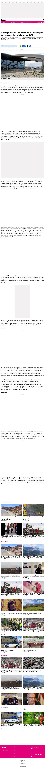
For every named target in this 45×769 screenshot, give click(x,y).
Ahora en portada (4, 541)
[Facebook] (23, 46)
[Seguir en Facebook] (34, 754)
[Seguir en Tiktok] (40, 754)
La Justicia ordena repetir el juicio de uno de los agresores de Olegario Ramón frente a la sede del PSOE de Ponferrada (11, 536)
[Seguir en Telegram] (35, 754)
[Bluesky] (25, 46)
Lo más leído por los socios (6, 502)
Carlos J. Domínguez (4, 520)
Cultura (11, 22)
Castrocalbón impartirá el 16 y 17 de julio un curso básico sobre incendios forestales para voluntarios (10, 576)
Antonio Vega (25, 597)
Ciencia (18, 22)
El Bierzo (27, 22)
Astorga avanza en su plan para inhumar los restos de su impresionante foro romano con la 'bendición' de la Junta (11, 518)
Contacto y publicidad (22, 766)
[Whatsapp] (20, 46)
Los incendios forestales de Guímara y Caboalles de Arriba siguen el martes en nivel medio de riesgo (33, 518)
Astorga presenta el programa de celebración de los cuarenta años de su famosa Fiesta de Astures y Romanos (33, 631)
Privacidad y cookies (22, 763)
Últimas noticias (4, 655)
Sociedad (14, 22)
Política (7, 22)
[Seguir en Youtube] (38, 754)
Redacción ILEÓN (26, 520)
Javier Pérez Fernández (4, 707)
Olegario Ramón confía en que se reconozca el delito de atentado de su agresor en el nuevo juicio (33, 707)
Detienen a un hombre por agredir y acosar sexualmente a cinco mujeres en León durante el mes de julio (33, 576)
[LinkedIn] (30, 46)
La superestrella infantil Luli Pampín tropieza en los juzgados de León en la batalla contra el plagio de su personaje (33, 594)
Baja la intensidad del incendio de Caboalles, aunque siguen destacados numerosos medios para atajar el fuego (33, 557)
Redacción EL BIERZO (4, 539)
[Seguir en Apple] (32, 748)
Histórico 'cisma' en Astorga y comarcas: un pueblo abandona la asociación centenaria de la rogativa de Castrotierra (33, 536)
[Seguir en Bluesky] (31, 754)
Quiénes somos (22, 760)
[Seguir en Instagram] (36, 754)
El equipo (22, 761)
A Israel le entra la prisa (6, 705)
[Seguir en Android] (31, 748)
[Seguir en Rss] (31, 756)
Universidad (23, 22)
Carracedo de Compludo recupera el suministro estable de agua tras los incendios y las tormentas (11, 631)
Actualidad (3, 22)
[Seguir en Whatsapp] (41, 754)
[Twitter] (27, 46)
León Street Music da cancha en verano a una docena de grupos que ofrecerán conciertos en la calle (11, 613)
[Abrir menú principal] (43, 19)
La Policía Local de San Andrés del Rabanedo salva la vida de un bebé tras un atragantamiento (10, 650)
